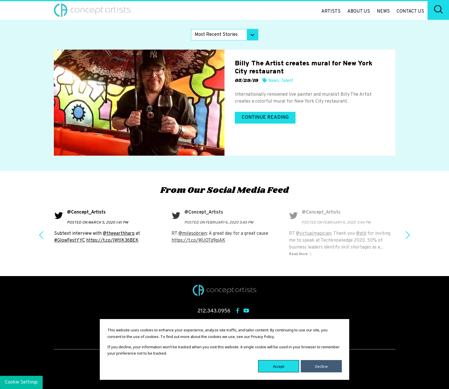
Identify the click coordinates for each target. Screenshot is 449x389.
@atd (361, 233)
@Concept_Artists (86, 212)
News (383, 11)
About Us (358, 11)
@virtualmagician (313, 233)
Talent (287, 81)
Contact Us (410, 11)
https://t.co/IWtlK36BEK (112, 240)
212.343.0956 (214, 311)
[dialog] (224, 349)
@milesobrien (192, 233)
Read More (299, 254)
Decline (321, 366)
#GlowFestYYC (69, 240)
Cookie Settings (21, 382)
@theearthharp (119, 233)
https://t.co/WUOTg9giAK (198, 240)
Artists (330, 11)
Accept (278, 366)
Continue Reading (265, 117)
